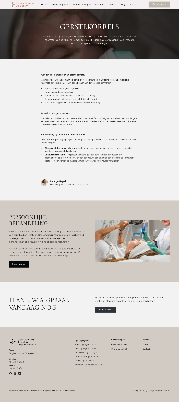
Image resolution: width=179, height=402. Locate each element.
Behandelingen (19, 264)
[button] (60, 5)
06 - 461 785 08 (16, 362)
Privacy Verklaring (140, 390)
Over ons (99, 4)
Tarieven (112, 4)
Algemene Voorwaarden (160, 390)
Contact (134, 4)
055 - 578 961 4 (16, 368)
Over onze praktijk (119, 349)
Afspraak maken (159, 4)
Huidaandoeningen (82, 4)
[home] (26, 4)
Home (44, 4)
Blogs (123, 4)
